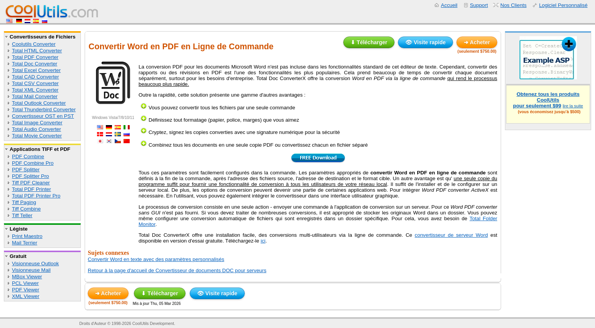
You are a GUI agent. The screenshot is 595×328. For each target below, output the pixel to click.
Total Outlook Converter (39, 103)
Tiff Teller (22, 215)
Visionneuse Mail (31, 270)
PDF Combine (28, 156)
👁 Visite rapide (425, 42)
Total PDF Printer (31, 189)
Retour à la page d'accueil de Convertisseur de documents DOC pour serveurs (177, 270)
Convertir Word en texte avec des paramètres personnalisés (156, 259)
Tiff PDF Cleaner (31, 183)
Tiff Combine (26, 209)
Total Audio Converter (36, 129)
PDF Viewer (25, 290)
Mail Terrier (24, 243)
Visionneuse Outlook (35, 263)
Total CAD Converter (35, 77)
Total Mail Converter (35, 96)
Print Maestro (27, 236)
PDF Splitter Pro (30, 176)
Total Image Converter (37, 123)
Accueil (449, 5)
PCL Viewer (25, 283)
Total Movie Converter (37, 136)
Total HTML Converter (37, 51)
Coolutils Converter (33, 44)
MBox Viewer (27, 276)
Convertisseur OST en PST (43, 116)
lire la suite (573, 106)
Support (479, 5)
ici (263, 241)
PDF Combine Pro (32, 163)
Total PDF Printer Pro (36, 196)
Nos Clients (513, 5)
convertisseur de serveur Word (451, 235)
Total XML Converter (35, 90)
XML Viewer (25, 296)
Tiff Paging (24, 202)
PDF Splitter (26, 169)
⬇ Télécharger (369, 42)
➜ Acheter (477, 42)
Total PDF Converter (35, 57)
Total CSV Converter (35, 83)
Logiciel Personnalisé (563, 5)
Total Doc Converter (34, 64)
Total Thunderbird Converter (44, 109)
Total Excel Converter (36, 70)
